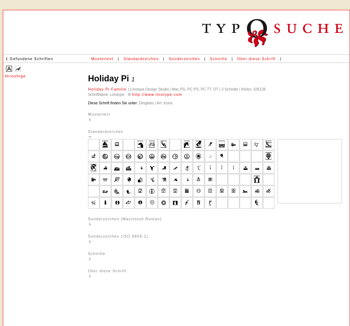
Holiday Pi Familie (108, 89)
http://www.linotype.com (157, 94)
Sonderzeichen (184, 59)
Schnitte (218, 59)
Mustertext (102, 59)
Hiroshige (15, 76)
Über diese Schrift (256, 59)
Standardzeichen (141, 59)
